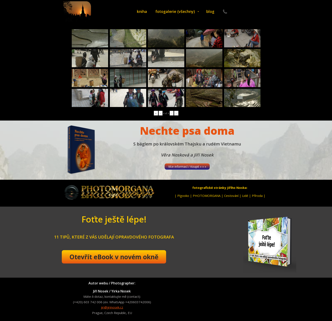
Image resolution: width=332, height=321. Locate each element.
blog (210, 11)
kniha (142, 11)
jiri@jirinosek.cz (112, 307)
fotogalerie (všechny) (175, 11)
